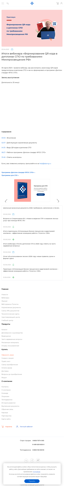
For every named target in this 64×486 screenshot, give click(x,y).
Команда (5, 393)
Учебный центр (7, 320)
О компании (6, 390)
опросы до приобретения (12, 374)
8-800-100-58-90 (38, 450)
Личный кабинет (24, 427)
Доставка (5, 371)
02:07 (3, 143)
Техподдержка (7, 400)
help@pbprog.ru (45, 163)
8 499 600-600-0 (38, 444)
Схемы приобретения (10, 365)
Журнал (4, 301)
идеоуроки (6, 336)
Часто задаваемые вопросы (12, 339)
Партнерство (6, 416)
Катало (4, 330)
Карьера (5, 413)
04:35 (3, 148)
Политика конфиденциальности (32, 485)
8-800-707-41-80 (38, 440)
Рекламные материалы (10, 342)
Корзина (7, 427)
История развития (8, 403)
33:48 (3, 157)
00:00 (3, 138)
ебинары (5, 298)
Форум (4, 377)
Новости (5, 294)
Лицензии (5, 396)
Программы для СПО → (10, 175)
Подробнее (36, 471)
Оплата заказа (7, 368)
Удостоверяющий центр (11, 317)
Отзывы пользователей (10, 346)
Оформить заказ (8, 355)
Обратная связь (7, 409)
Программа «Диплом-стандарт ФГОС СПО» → (18, 172)
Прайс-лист (6, 361)
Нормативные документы (11, 307)
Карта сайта (6, 419)
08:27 (3, 152)
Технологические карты (10, 314)
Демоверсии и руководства (12, 333)
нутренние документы (10, 406)
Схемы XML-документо (10, 311)
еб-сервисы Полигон (10, 304)
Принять (32, 481)
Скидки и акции (8, 358)
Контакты (5, 387)
